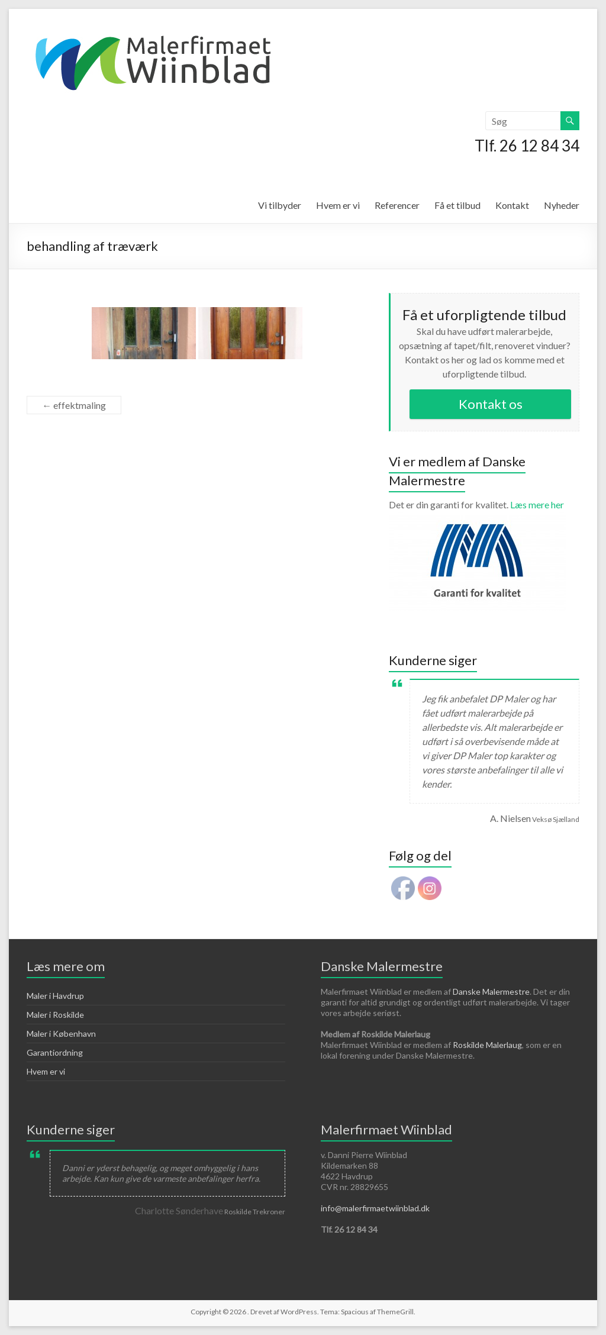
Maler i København (61, 1033)
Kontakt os (491, 404)
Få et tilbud (457, 205)
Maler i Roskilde (55, 1015)
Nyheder (561, 205)
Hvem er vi (338, 205)
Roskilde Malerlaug (487, 1045)
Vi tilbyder (279, 205)
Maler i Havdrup (55, 996)
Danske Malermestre (491, 991)
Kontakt (512, 205)
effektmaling (74, 405)
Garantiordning (55, 1052)
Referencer (397, 205)
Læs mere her (477, 510)
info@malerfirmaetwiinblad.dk (375, 1208)
